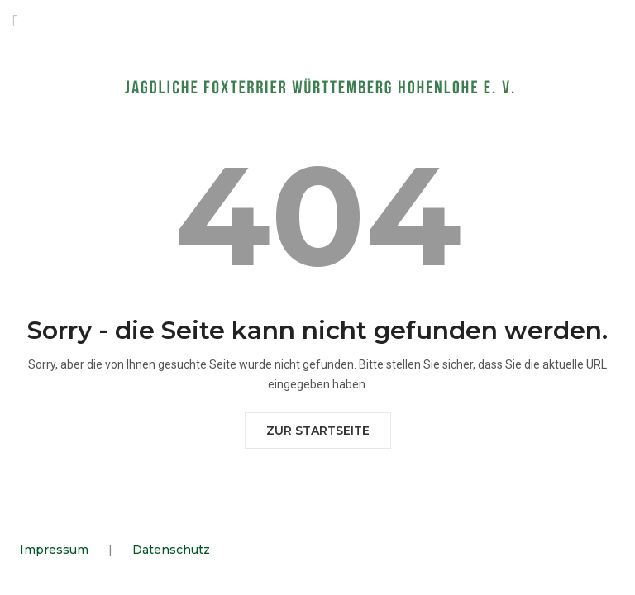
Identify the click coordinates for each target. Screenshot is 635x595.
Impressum (54, 549)
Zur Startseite (318, 430)
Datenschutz (171, 549)
